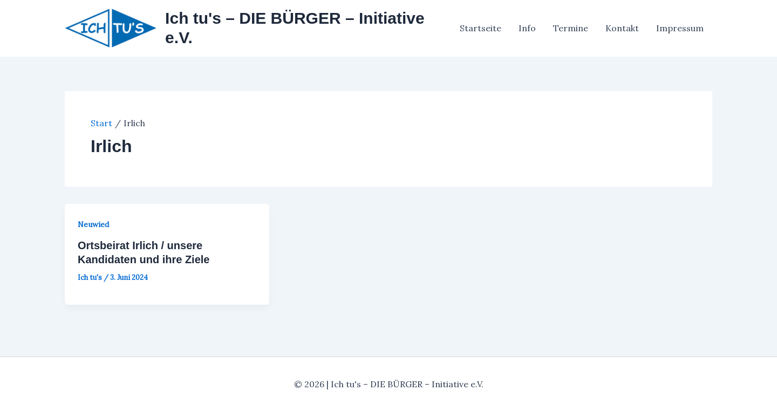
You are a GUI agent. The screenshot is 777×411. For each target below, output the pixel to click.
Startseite (480, 28)
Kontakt (622, 28)
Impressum (680, 28)
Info (527, 28)
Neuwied (93, 224)
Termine (570, 28)
